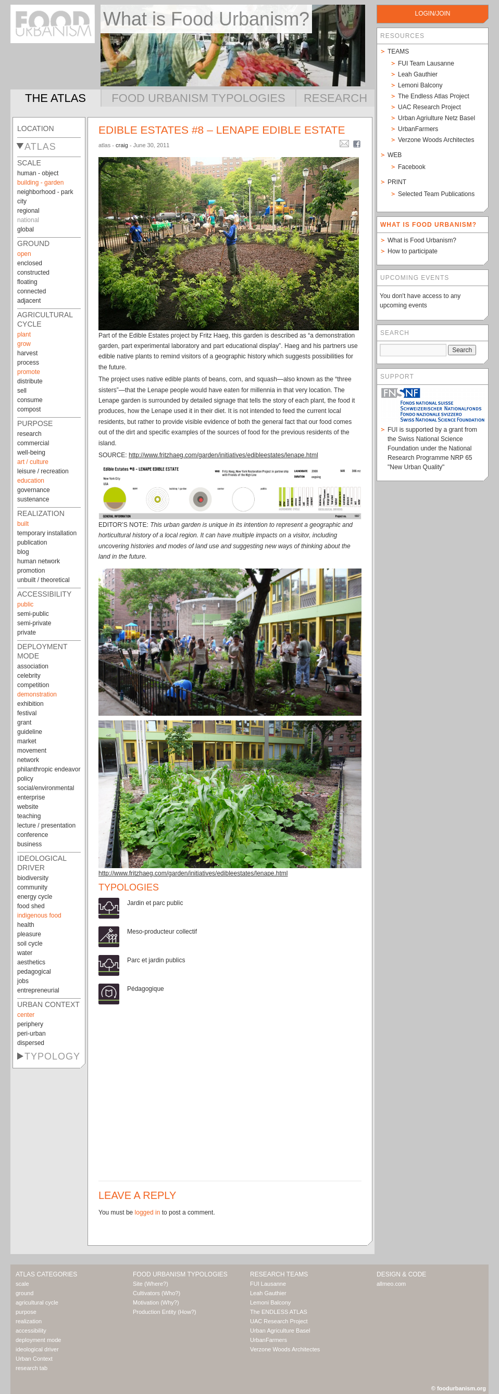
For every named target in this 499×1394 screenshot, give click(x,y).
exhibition (30, 703)
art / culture (32, 462)
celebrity (29, 675)
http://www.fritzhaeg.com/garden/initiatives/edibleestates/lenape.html (223, 455)
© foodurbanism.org (458, 1388)
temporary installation (47, 533)
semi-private (34, 623)
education (30, 480)
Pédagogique (145, 988)
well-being (31, 452)
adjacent (29, 300)
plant (24, 334)
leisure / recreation (43, 471)
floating (27, 282)
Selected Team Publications (436, 194)
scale (29, 163)
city (22, 201)
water (24, 953)
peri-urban (31, 1033)
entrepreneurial (38, 990)
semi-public (33, 613)
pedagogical (34, 971)
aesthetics (31, 962)
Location (35, 128)
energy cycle (34, 896)
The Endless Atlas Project (433, 96)
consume (30, 400)
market (26, 741)
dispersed (30, 1043)
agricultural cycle (37, 1302)
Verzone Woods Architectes (436, 140)
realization (41, 513)
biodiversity (32, 878)
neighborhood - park (45, 192)
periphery (30, 1024)
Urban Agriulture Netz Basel (436, 118)
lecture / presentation (46, 825)
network (28, 760)
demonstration (37, 694)
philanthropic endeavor (48, 769)
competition (33, 685)
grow (24, 343)
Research (335, 98)
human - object (37, 173)
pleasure (29, 934)
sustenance (33, 499)
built (23, 523)
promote (28, 372)
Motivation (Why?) (156, 1302)
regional (28, 210)
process (28, 362)
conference (32, 834)
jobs (23, 981)
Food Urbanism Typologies (198, 98)
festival (26, 713)
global (25, 229)
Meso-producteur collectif (162, 931)
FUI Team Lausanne (426, 63)
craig (122, 145)
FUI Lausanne (268, 1284)
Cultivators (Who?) (156, 1293)
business (29, 844)
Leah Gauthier (418, 74)
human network (38, 561)
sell (22, 390)
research (29, 433)
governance (33, 490)
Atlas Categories (46, 1274)
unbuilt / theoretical (43, 580)
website (28, 806)
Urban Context (48, 1004)
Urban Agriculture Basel (280, 1330)
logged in (147, 1212)
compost (29, 409)
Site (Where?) (150, 1284)
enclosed (29, 263)
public (25, 604)
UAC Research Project (429, 107)
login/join (432, 13)
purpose (35, 423)
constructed (33, 272)
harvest (27, 353)
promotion (31, 570)
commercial (33, 443)
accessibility (44, 594)
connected (31, 291)
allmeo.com (391, 1284)
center (25, 1014)
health (25, 924)
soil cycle (30, 943)
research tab (31, 1368)
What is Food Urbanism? (422, 240)
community (32, 887)
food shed (31, 906)
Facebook (412, 167)
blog (23, 552)
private (26, 632)
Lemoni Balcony (420, 85)
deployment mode (38, 1340)
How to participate (413, 251)
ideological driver (37, 1349)
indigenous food (39, 915)
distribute (30, 381)
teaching (29, 816)
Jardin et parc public (155, 903)
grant (24, 722)
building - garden (40, 182)
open (24, 253)
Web (395, 155)
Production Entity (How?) (164, 1312)
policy (25, 778)
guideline (29, 731)
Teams (398, 51)
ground (33, 243)
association (32, 666)
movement (31, 750)
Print (397, 182)
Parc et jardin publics (156, 960)
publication (32, 542)
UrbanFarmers (418, 129)
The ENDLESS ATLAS (278, 1312)
